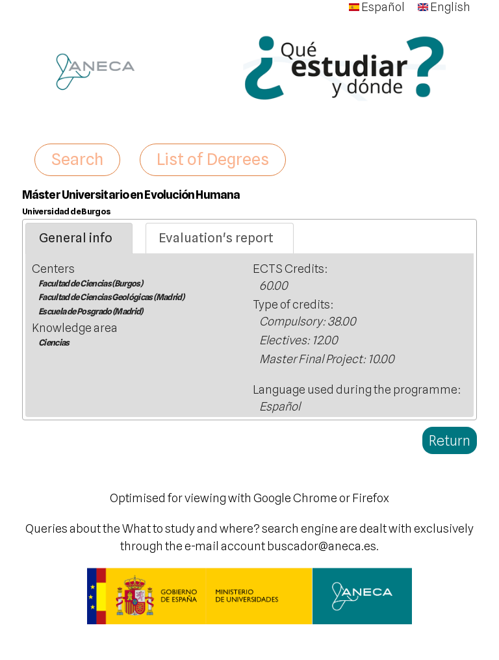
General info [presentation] (75, 238)
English (444, 7)
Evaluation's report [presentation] (216, 238)
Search (77, 159)
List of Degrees (213, 159)
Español (377, 7)
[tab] (79, 238)
